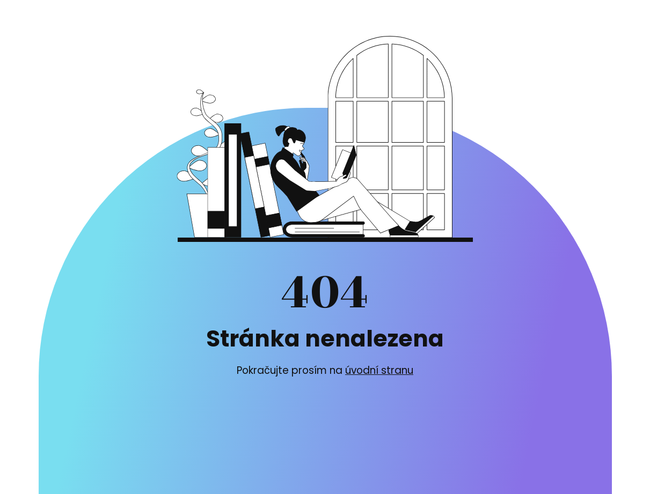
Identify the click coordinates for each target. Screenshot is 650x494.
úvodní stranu (379, 370)
